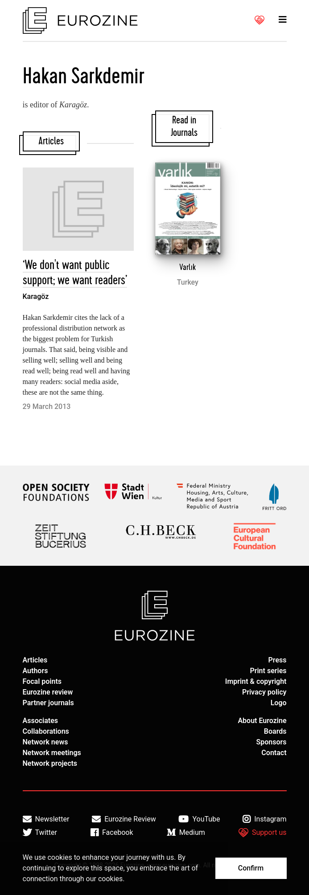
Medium (186, 832)
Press (277, 660)
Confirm (251, 868)
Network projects (50, 763)
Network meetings (52, 752)
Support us (263, 833)
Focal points (42, 681)
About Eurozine (262, 720)
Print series (268, 670)
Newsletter (46, 819)
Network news (45, 742)
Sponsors (271, 742)
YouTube (199, 819)
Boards (275, 731)
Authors (35, 670)
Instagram (264, 819)
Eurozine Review (124, 819)
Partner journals (48, 703)
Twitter (40, 832)
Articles (35, 660)
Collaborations (46, 731)
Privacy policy (264, 692)
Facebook (112, 832)
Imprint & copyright (256, 681)
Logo (279, 703)
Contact (273, 752)
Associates (40, 720)
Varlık (187, 267)
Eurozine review (48, 692)
